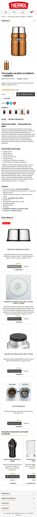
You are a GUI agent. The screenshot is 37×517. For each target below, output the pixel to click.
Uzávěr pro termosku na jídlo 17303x (18, 354)
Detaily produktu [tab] (16, 119)
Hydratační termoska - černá (12, 460)
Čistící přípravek (18, 406)
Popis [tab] (3, 119)
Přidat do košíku (25, 94)
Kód (2, 79)
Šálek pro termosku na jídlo (18, 249)
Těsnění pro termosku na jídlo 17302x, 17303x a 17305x (18, 302)
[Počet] (9, 94)
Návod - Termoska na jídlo (12, 210)
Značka (19, 79)
